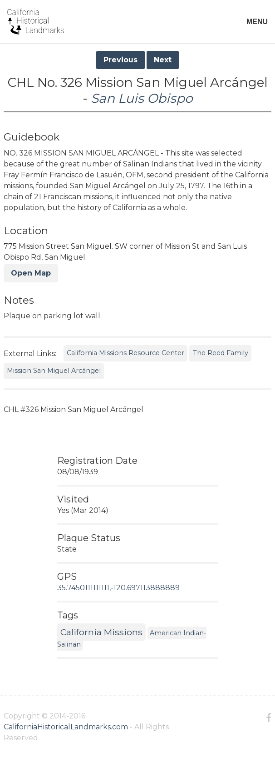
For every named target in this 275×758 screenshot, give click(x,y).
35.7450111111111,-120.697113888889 (118, 587)
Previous (120, 59)
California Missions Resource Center (125, 353)
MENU (257, 21)
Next (163, 59)
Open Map (31, 273)
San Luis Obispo (142, 98)
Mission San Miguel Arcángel (54, 370)
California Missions (101, 632)
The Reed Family (220, 353)
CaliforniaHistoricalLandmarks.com (66, 727)
